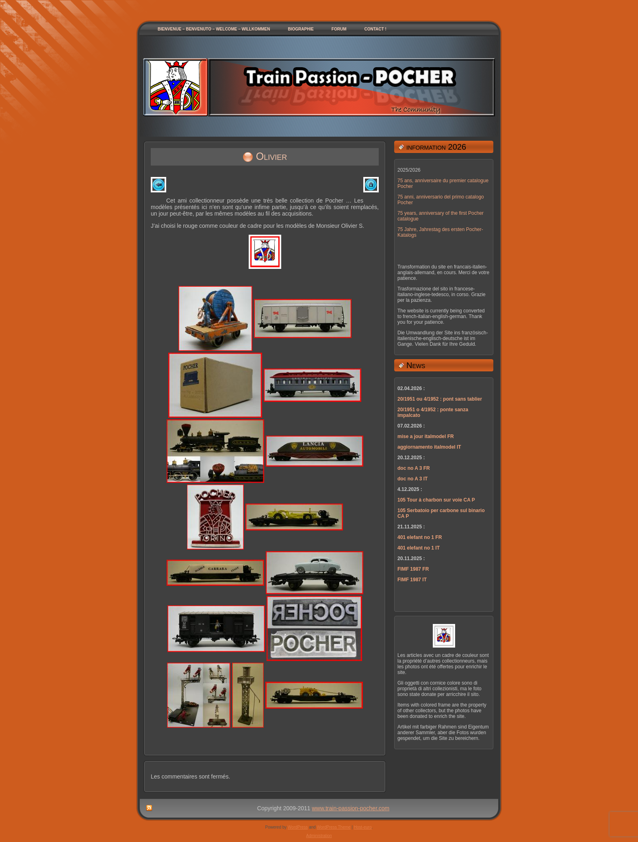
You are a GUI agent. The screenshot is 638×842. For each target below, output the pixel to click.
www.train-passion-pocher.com (351, 808)
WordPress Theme (334, 827)
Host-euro (363, 827)
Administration (319, 835)
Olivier (271, 156)
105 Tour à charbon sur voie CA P (436, 500)
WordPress (298, 827)
